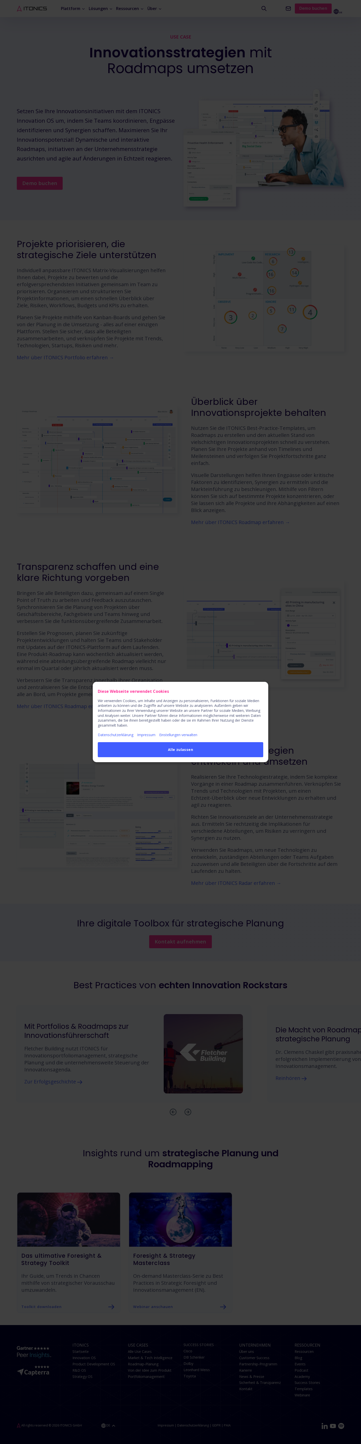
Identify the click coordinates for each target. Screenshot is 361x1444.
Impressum (146, 734)
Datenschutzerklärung (115, 734)
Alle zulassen (180, 749)
